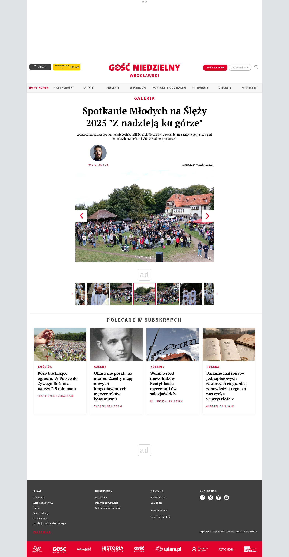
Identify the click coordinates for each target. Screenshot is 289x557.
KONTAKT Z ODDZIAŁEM (169, 87)
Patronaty (200, 87)
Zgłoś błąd (42, 532)
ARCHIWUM (138, 87)
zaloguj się (240, 67)
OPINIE (88, 87)
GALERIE (113, 87)
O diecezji (249, 87)
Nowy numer (39, 87)
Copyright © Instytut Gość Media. (215, 532)
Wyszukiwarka (256, 67)
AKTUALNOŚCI (64, 87)
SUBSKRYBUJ (215, 67)
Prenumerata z (62, 67)
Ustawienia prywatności (108, 508)
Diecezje (225, 87)
